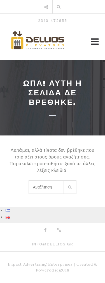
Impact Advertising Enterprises (40, 264)
